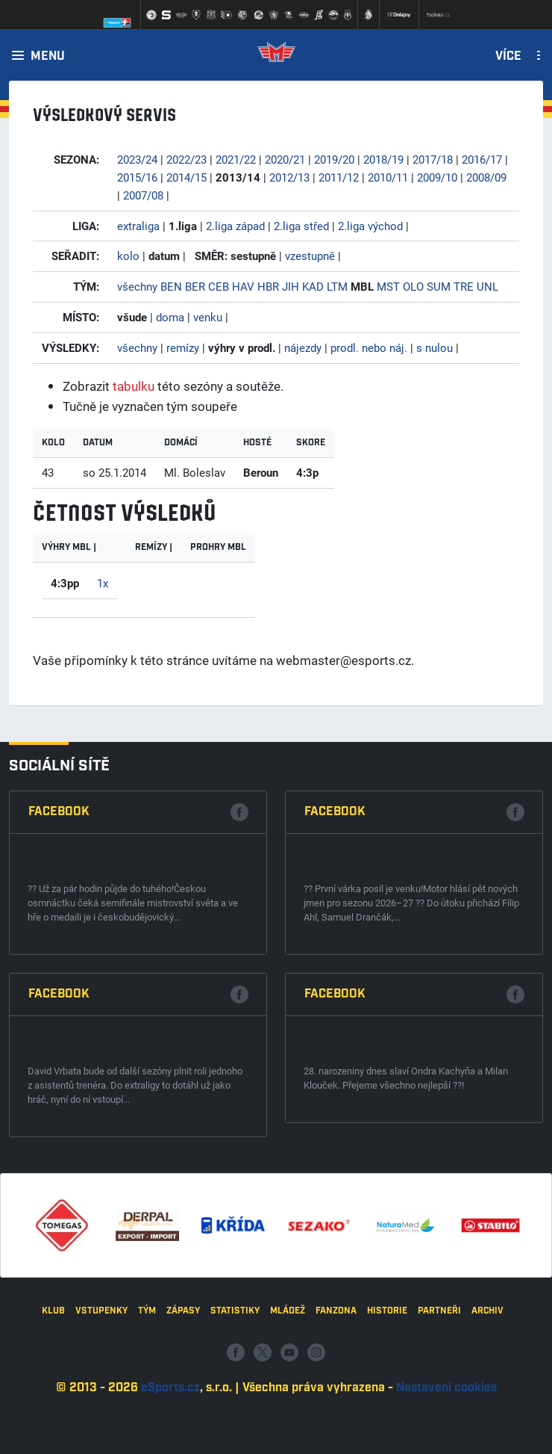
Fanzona (336, 1418)
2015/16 (137, 177)
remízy (182, 347)
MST (388, 286)
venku (207, 316)
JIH (290, 286)
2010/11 (388, 177)
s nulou (434, 347)
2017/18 (433, 159)
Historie (387, 1418)
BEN (171, 286)
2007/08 (143, 195)
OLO (413, 286)
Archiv (487, 1418)
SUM (439, 286)
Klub (53, 1418)
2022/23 (186, 159)
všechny (137, 286)
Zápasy (183, 1418)
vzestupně (310, 255)
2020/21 (285, 159)
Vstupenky (101, 1418)
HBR (268, 286)
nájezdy (303, 347)
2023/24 (137, 159)
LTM (337, 286)
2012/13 (289, 177)
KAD (313, 286)
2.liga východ (370, 225)
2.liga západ (235, 225)
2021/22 (236, 159)
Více (508, 57)
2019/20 (334, 159)
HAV (243, 286)
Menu (48, 57)
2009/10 (437, 177)
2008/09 (486, 177)
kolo (128, 255)
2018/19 (383, 159)
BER (195, 286)
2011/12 (339, 177)
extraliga (138, 225)
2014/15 (186, 177)
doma (170, 316)
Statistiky (235, 1418)
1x (102, 582)
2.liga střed (301, 225)
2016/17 (482, 159)
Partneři (439, 1418)
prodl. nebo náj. (368, 347)
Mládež (287, 1418)
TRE (464, 286)
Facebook (59, 1102)
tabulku (133, 386)
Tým (147, 1418)
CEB (218, 286)
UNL (487, 286)
